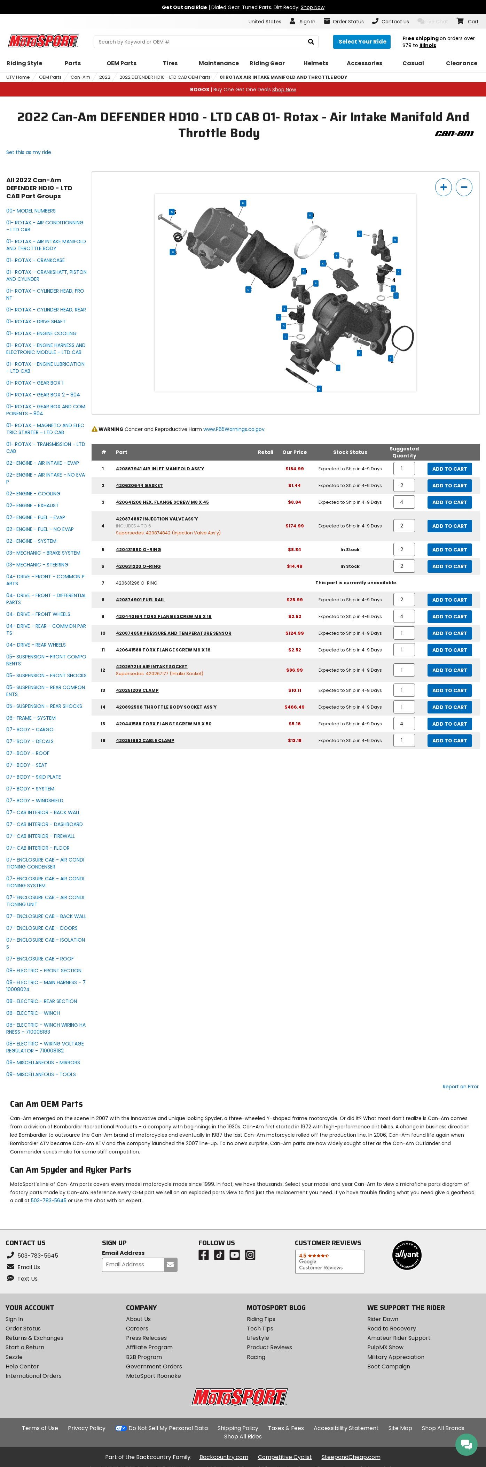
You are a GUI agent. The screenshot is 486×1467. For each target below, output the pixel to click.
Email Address (123, 1253)
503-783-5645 (48, 1200)
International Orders (34, 1376)
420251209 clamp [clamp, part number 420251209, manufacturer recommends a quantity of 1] (137, 690)
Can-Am (80, 77)
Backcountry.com (223, 1457)
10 (323, 263)
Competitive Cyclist (285, 1457)
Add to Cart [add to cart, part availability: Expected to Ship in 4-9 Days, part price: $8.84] (449, 502)
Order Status (23, 1329)
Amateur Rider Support (399, 1338)
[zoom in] (443, 187)
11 (337, 255)
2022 (104, 77)
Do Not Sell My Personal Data (168, 1428)
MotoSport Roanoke (153, 1376)
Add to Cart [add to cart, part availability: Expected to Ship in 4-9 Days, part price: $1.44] (449, 485)
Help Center (22, 1366)
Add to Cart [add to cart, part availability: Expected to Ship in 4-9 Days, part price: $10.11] (449, 690)
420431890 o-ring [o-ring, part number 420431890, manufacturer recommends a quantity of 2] (138, 550)
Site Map (400, 1428)
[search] (311, 42)
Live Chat (432, 21)
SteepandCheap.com (351, 1457)
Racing (256, 1357)
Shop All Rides (243, 1437)
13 (310, 215)
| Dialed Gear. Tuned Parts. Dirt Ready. (243, 7)
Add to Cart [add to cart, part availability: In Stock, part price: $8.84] (449, 549)
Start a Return (25, 1347)
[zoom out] (464, 187)
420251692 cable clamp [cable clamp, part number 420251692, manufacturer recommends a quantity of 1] (145, 740)
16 (173, 252)
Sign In (14, 1319)
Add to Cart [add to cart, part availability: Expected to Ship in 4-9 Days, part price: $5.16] (449, 723)
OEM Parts (50, 77)
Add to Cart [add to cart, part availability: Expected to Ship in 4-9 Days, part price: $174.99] (449, 526)
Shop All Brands (443, 1428)
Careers (137, 1329)
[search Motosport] (206, 42)
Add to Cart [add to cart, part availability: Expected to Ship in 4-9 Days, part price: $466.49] (449, 707)
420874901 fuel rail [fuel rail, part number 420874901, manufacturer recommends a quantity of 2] (140, 600)
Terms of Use (40, 1428)
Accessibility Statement (346, 1428)
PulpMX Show (385, 1347)
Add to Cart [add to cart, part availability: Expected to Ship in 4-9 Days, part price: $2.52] (449, 616)
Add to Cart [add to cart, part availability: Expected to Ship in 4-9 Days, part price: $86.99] (449, 670)
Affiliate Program (149, 1347)
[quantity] (404, 468)
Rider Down (382, 1319)
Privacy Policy (86, 1428)
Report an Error (461, 1086)
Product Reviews (269, 1347)
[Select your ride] (362, 42)
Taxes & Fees (286, 1428)
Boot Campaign (388, 1366)
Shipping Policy (238, 1428)
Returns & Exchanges (34, 1338)
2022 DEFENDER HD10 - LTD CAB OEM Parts (165, 77)
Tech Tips (260, 1329)
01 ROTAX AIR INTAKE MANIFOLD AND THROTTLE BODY (283, 77)
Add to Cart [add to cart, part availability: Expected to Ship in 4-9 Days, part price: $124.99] (449, 633)
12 (249, 289)
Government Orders (154, 1366)
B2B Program (144, 1357)
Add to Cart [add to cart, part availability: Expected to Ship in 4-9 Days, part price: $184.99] (449, 468)
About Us (138, 1319)
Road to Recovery (391, 1329)
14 (243, 203)
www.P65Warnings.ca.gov (234, 429)
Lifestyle (258, 1338)
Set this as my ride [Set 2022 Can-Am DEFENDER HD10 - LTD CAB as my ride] (28, 152)
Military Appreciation (395, 1357)
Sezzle (14, 1357)
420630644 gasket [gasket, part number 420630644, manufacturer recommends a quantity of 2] (139, 485)
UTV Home (18, 77)
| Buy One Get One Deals (243, 89)
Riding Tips (261, 1319)
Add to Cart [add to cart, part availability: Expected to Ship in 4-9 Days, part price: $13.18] (449, 740)
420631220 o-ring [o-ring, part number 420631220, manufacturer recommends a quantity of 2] (138, 566)
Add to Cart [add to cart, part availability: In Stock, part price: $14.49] (449, 566)
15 (172, 212)
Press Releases (146, 1338)
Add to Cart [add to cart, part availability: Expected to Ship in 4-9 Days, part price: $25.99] (449, 599)
